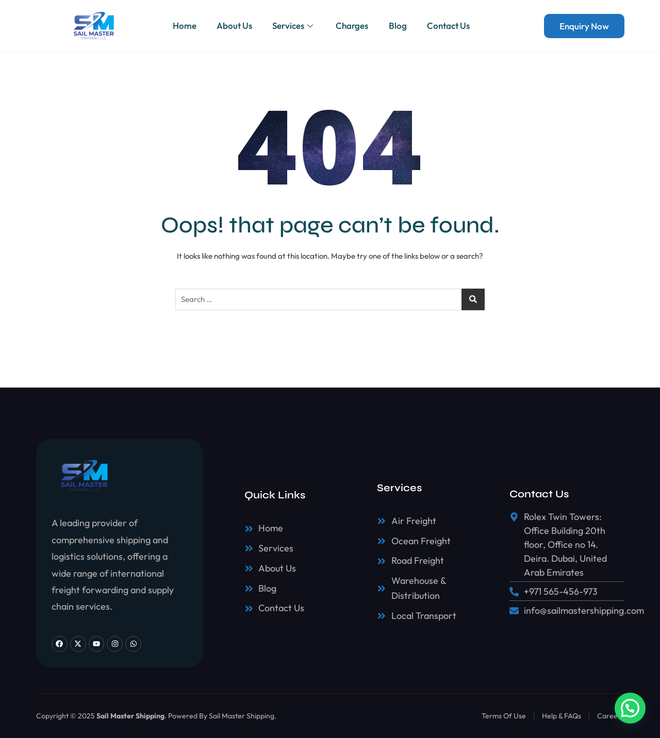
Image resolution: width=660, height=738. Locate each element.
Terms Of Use (504, 715)
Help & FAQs (561, 715)
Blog (398, 25)
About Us (234, 25)
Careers (610, 715)
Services (294, 25)
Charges (352, 25)
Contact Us (449, 25)
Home (183, 25)
